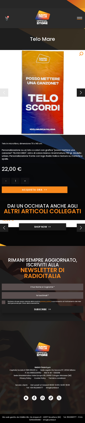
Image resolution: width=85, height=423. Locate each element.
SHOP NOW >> (42, 226)
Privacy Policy (25, 378)
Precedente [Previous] (4, 92)
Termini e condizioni (57, 378)
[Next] (81, 228)
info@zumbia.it (52, 388)
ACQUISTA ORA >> (34, 189)
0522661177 (71, 417)
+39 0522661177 (36, 388)
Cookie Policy (40, 378)
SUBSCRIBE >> (42, 309)
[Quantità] (15, 181)
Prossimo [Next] (81, 92)
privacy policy (45, 301)
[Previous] (4, 228)
